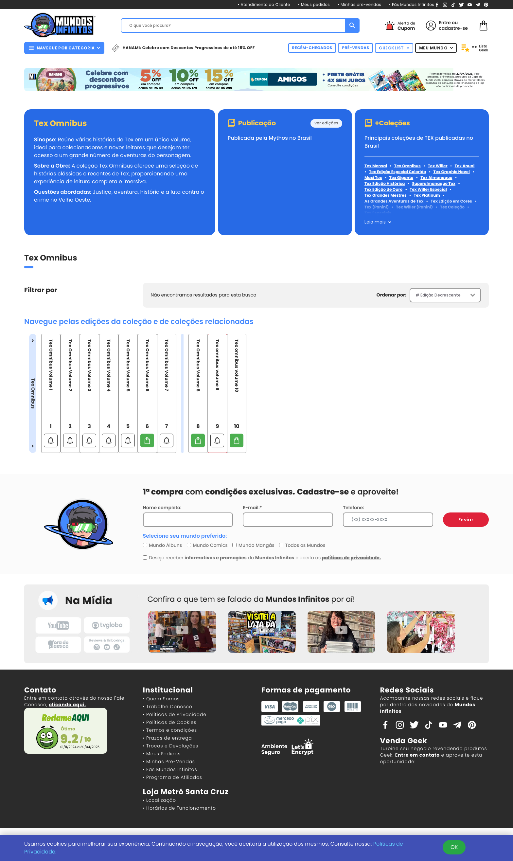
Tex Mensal (375, 166)
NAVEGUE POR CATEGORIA (64, 48)
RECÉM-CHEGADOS (312, 48)
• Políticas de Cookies (170, 722)
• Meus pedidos (314, 5)
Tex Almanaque (436, 178)
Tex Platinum (427, 195)
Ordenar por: (391, 295)
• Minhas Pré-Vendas (169, 761)
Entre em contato (417, 755)
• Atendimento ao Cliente (264, 5)
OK (454, 847)
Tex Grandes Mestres (385, 195)
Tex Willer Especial (428, 189)
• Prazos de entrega (167, 738)
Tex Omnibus (60, 124)
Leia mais (375, 222)
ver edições (326, 123)
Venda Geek (403, 741)
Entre (445, 22)
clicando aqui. (67, 704)
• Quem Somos (161, 698)
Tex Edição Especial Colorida (397, 172)
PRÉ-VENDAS (355, 48)
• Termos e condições (170, 730)
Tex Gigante (401, 178)
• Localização (159, 800)
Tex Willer (438, 166)
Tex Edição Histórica (384, 184)
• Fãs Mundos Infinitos (411, 5)
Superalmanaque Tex (433, 184)
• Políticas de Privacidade (174, 714)
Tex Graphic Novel (451, 172)
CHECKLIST (394, 48)
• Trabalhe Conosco (167, 706)
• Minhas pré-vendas (359, 5)
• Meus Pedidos (162, 753)
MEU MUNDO (436, 48)
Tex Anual (465, 166)
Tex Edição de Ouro (383, 189)
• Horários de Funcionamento (179, 808)
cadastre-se (453, 28)
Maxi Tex (373, 178)
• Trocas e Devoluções (170, 746)
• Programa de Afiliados (172, 777)
